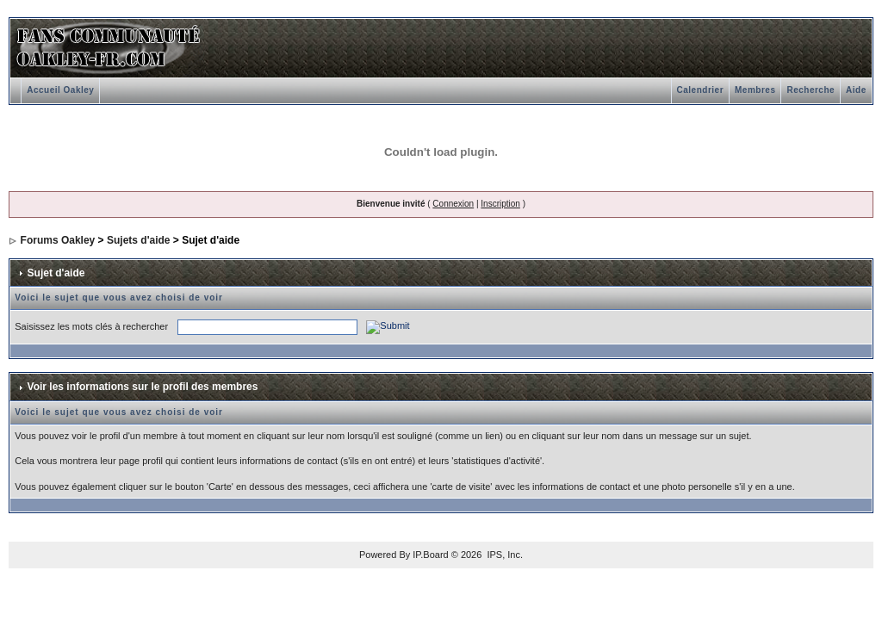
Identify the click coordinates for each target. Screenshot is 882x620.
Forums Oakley (58, 240)
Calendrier (700, 90)
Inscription (500, 203)
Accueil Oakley (60, 90)
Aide (856, 90)
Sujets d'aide (139, 240)
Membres (755, 90)
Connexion (453, 203)
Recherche (810, 90)
